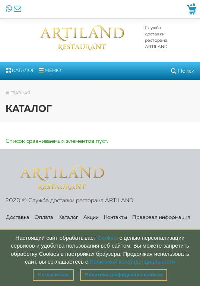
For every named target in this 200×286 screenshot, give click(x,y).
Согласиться (53, 274)
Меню (50, 70)
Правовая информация (161, 217)
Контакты (115, 217)
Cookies (108, 238)
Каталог (20, 70)
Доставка (17, 217)
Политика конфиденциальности (123, 274)
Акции (91, 217)
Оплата (44, 217)
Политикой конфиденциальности (132, 261)
